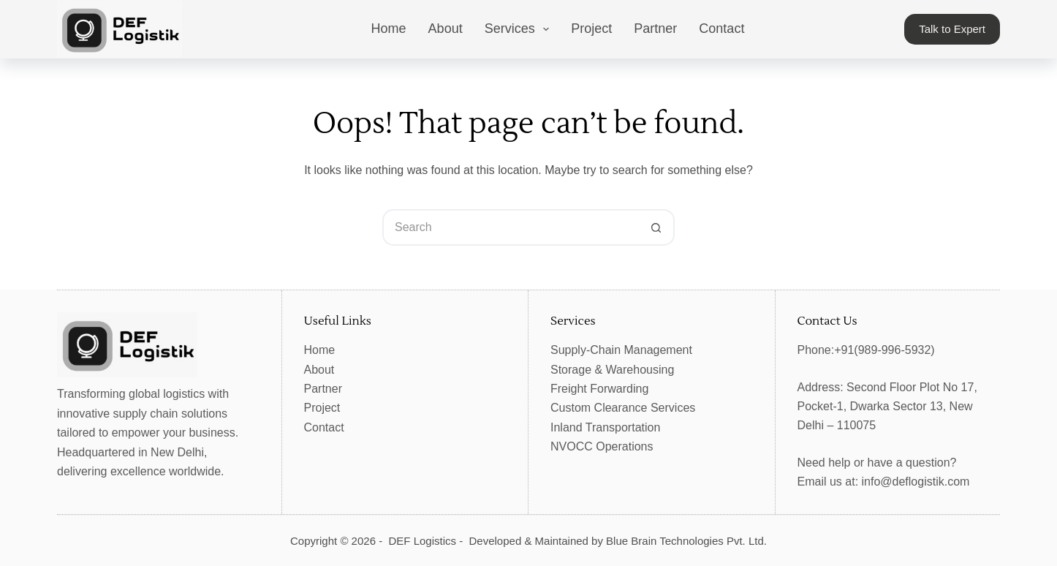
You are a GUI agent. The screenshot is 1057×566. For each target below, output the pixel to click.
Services (520, 29)
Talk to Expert (952, 29)
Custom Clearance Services (622, 407)
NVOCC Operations (601, 446)
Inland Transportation (605, 427)
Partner (655, 28)
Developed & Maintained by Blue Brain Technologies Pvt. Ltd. (618, 541)
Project (591, 28)
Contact (721, 28)
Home (388, 28)
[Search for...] (510, 227)
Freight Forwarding (599, 388)
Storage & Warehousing (612, 369)
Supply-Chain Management (621, 350)
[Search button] (656, 227)
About (445, 28)
